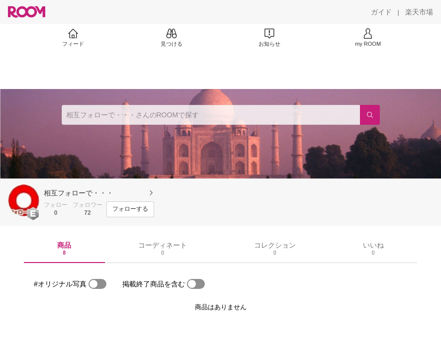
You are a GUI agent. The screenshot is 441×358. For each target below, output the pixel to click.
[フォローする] (130, 209)
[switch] (97, 284)
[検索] (370, 115)
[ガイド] (381, 11)
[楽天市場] (419, 11)
